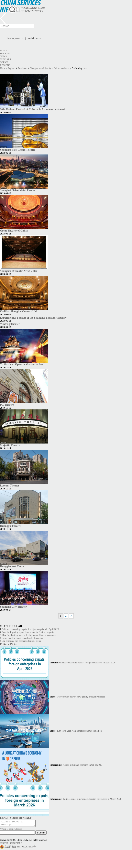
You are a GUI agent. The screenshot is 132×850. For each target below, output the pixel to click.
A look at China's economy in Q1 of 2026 (82, 765)
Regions (5, 65)
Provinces (22, 68)
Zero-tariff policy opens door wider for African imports (28, 632)
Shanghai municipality (40, 68)
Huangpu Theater (10, 525)
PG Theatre (7, 404)
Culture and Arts (61, 68)
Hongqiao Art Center (12, 566)
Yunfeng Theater (10, 323)
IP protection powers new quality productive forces (81, 696)
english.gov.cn (34, 38)
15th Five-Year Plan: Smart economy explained (79, 730)
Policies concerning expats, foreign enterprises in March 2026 (92, 799)
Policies (5, 53)
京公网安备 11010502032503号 (20, 847)
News (3, 56)
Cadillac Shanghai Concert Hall (19, 311)
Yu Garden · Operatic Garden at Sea (21, 364)
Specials (5, 59)
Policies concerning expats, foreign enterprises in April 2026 (30, 629)
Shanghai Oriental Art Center (17, 190)
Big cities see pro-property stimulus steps (21, 641)
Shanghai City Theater (13, 606)
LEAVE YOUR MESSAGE (16, 817)
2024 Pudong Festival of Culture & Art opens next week (32, 109)
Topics (4, 62)
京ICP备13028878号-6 (11, 844)
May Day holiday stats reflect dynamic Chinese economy (29, 635)
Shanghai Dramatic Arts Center (19, 270)
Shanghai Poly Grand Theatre (17, 149)
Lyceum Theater (9, 485)
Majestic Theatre (10, 445)
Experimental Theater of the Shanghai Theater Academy (33, 317)
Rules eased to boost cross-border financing (22, 638)
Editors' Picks (8, 644)
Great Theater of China (14, 230)
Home (3, 50)
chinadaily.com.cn (14, 38)
